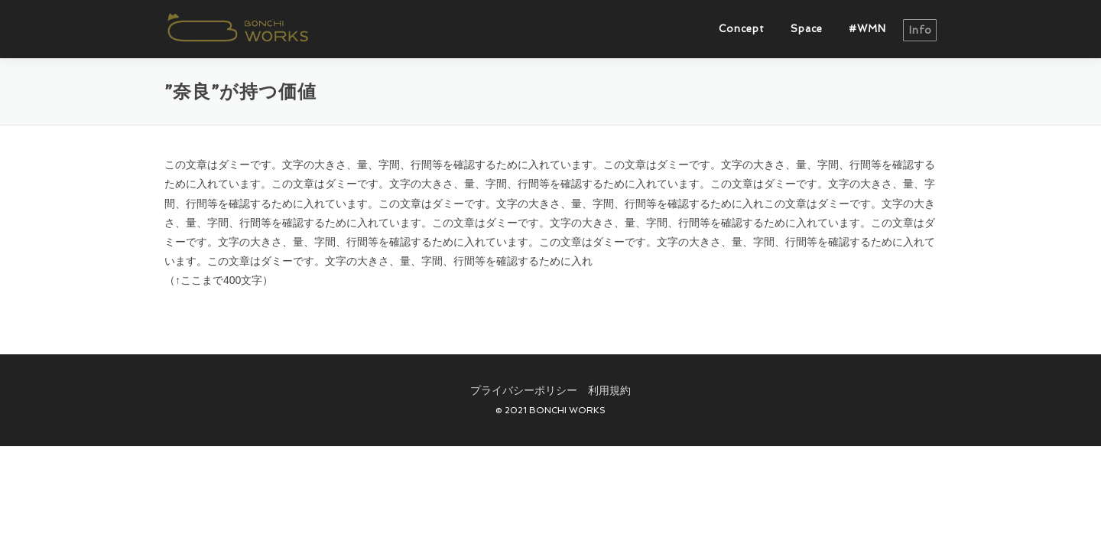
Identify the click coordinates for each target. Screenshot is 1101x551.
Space (807, 28)
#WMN (867, 28)
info (920, 30)
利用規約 (609, 390)
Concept (742, 28)
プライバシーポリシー (523, 390)
